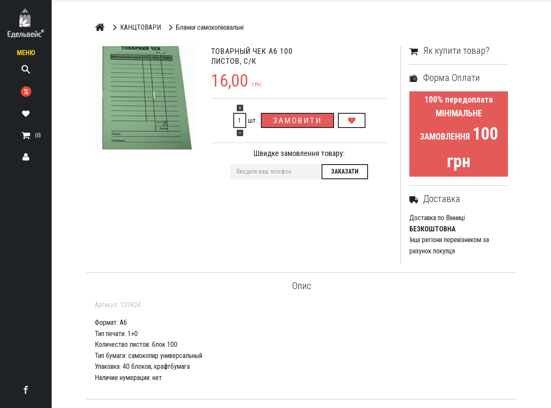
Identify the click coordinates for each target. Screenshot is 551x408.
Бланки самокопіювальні (205, 27)
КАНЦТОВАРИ (135, 27)
